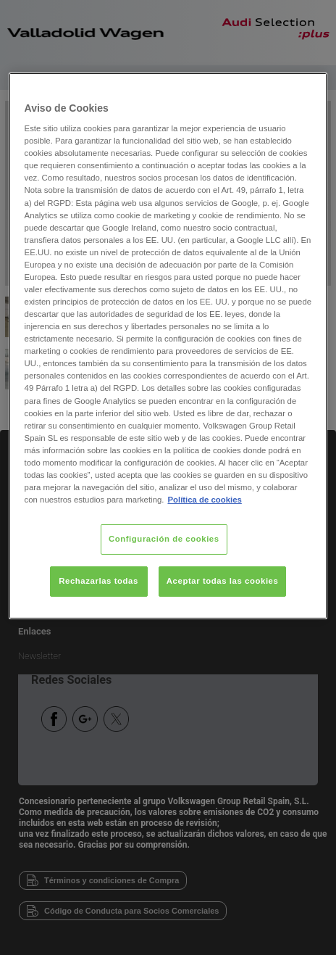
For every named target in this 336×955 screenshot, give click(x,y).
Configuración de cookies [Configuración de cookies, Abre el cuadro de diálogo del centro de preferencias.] (164, 538)
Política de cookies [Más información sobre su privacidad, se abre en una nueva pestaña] (204, 499)
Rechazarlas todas (98, 580)
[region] (168, 345)
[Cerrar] (307, 89)
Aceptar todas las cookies (223, 580)
